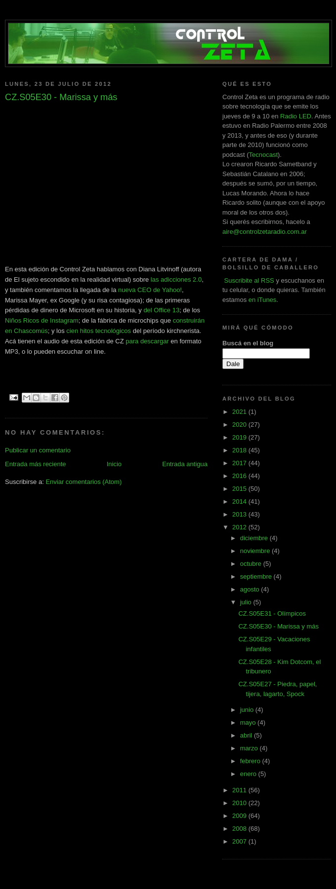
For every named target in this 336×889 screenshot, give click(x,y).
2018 (240, 450)
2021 (240, 411)
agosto (250, 589)
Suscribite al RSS (248, 280)
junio (247, 709)
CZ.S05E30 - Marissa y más (278, 626)
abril (247, 735)
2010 (240, 803)
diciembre (255, 538)
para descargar (147, 341)
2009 (240, 815)
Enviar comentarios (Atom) (83, 481)
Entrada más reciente (35, 464)
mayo (248, 722)
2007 (240, 841)
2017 (240, 463)
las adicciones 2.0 (176, 279)
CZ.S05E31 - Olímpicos (272, 613)
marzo (250, 748)
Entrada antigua (185, 464)
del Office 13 (161, 310)
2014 (240, 501)
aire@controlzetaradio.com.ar (264, 231)
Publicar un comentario (38, 450)
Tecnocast (263, 154)
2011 (240, 790)
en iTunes (263, 299)
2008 (240, 828)
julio (246, 602)
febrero (251, 761)
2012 (240, 527)
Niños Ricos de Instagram (42, 320)
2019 (240, 437)
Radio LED (295, 116)
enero (249, 774)
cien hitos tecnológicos (98, 330)
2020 (240, 424)
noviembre (256, 551)
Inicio (114, 464)
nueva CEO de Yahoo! (150, 290)
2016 (240, 476)
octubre (251, 563)
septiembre (257, 576)
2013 (240, 514)
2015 (240, 488)
